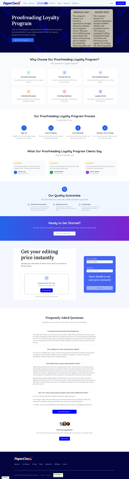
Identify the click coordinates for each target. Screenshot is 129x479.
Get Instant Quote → (64, 412)
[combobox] (100, 261)
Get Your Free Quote (22, 40)
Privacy (48, 475)
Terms (43, 475)
